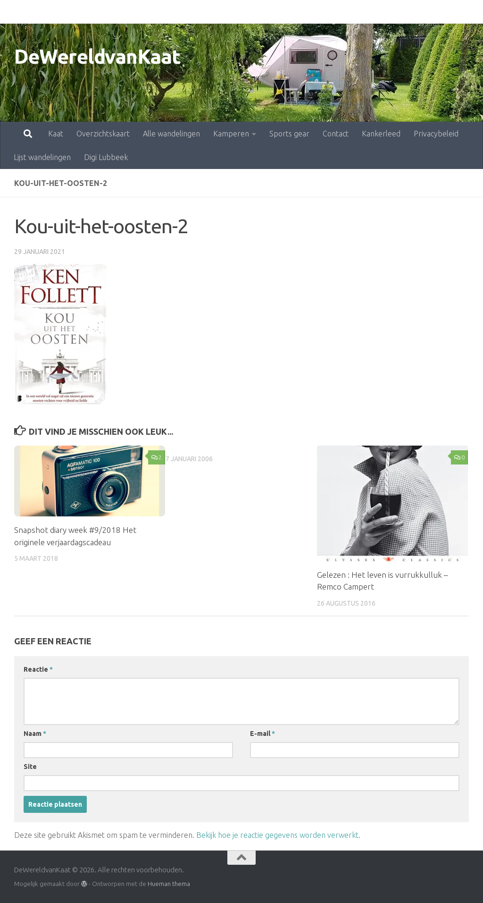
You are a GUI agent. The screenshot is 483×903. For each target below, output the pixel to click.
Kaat (14, 12)
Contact (294, 12)
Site (30, 766)
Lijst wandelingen (42, 157)
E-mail (262, 733)
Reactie (38, 669)
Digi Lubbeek (106, 157)
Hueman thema (169, 883)
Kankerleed (339, 12)
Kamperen (190, 12)
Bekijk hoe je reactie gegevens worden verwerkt (277, 835)
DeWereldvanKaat (97, 56)
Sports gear (248, 12)
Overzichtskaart (61, 12)
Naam (35, 733)
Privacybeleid (394, 12)
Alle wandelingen (129, 12)
